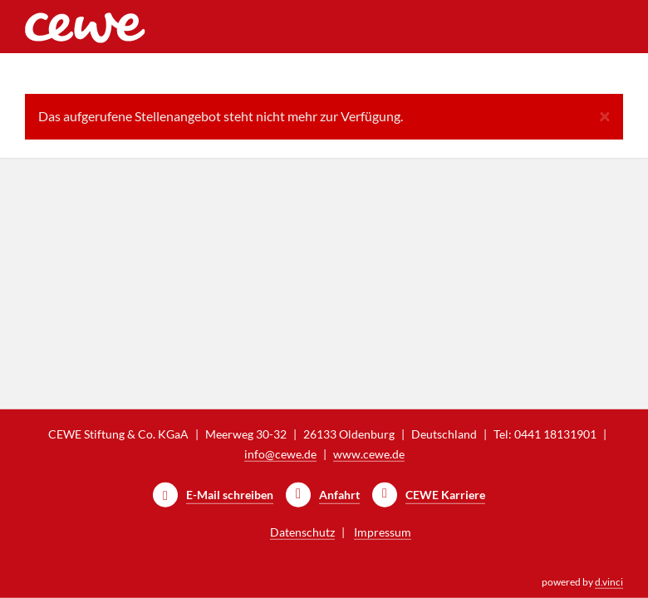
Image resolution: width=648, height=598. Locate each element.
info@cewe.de (280, 454)
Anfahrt (339, 495)
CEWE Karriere (445, 495)
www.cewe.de (369, 454)
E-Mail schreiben (229, 495)
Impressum (382, 532)
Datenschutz (302, 532)
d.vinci (609, 582)
